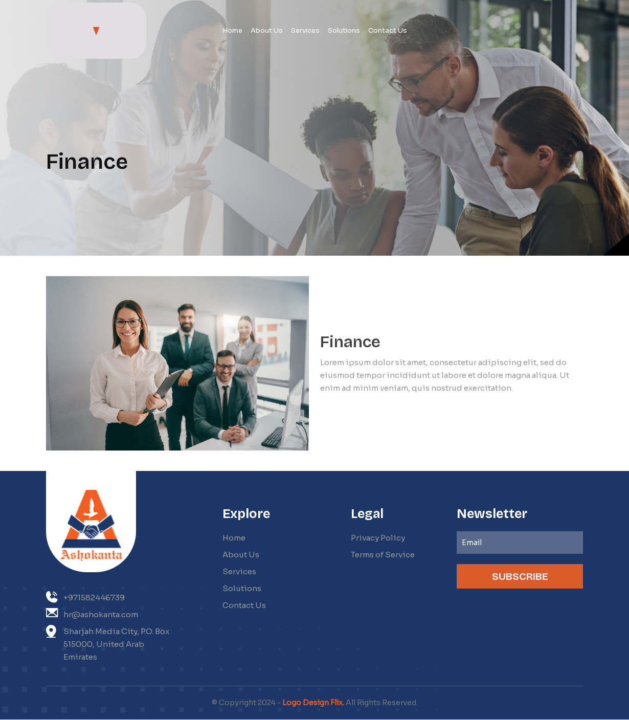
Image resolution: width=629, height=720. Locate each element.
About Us (240, 554)
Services (239, 571)
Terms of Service (383, 554)
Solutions (241, 588)
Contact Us (244, 605)
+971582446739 (85, 597)
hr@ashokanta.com (92, 613)
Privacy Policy (378, 538)
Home (233, 538)
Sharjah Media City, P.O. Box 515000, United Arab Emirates (107, 643)
